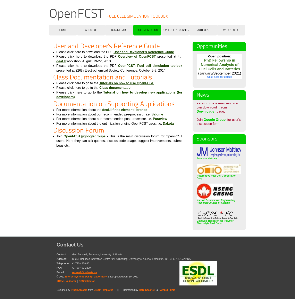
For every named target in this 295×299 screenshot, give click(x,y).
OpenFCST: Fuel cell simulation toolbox (150, 65)
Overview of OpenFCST (137, 56)
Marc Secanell (147, 290)
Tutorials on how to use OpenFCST (126, 83)
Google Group (215, 119)
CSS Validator (87, 281)
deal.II (61, 61)
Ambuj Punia (167, 290)
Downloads (205, 113)
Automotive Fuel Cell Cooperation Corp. (219, 176)
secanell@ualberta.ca (84, 272)
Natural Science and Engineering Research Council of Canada (216, 200)
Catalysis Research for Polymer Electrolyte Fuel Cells (217, 221)
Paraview (160, 119)
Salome (157, 114)
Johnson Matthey (219, 157)
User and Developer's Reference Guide (143, 52)
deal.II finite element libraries (124, 110)
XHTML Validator (66, 281)
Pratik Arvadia (79, 290)
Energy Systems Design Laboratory (86, 276)
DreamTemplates (103, 290)
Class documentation (116, 87)
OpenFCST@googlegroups (85, 136)
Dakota (168, 123)
